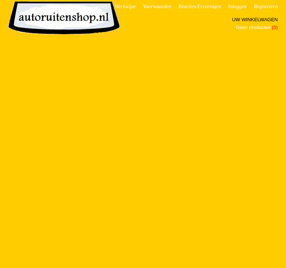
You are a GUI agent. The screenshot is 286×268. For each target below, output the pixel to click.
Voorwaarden (157, 6)
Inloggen (237, 6)
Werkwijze (125, 6)
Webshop (74, 6)
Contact (99, 6)
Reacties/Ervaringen (199, 6)
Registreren (266, 6)
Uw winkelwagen (255, 19)
